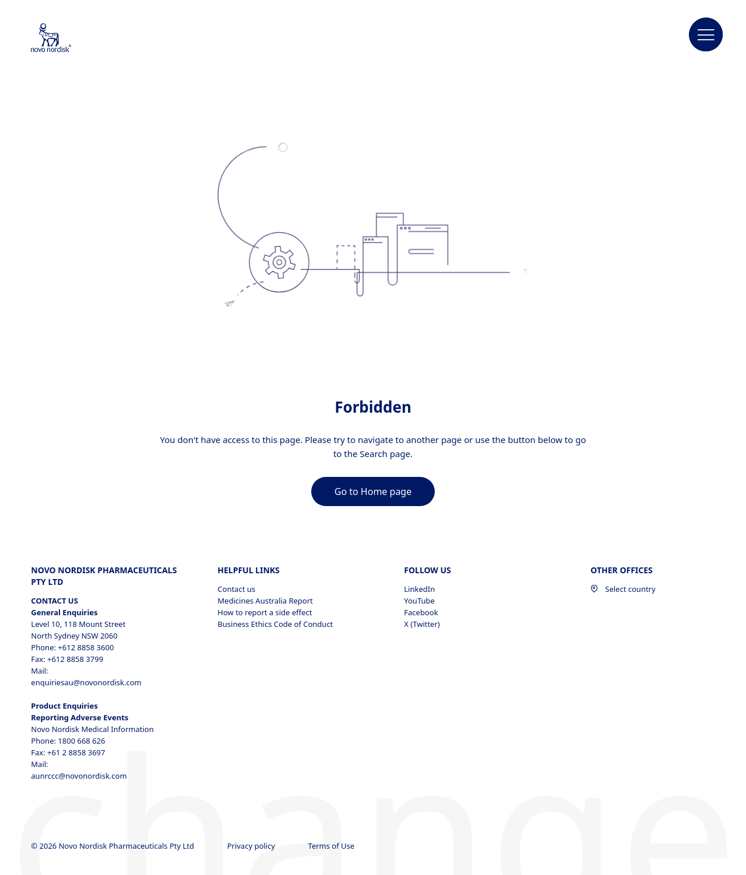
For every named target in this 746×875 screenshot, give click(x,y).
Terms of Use (332, 846)
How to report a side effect (264, 612)
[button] (706, 35)
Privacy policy (252, 846)
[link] (373, 491)
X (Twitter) (421, 624)
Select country (622, 589)
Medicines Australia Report (264, 600)
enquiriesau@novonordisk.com (86, 682)
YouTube (419, 600)
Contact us (236, 589)
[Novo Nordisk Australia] (66, 38)
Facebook (421, 612)
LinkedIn (419, 589)
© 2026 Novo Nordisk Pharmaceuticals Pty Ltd (113, 846)
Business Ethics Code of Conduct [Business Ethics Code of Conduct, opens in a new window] (275, 624)
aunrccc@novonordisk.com (78, 776)
